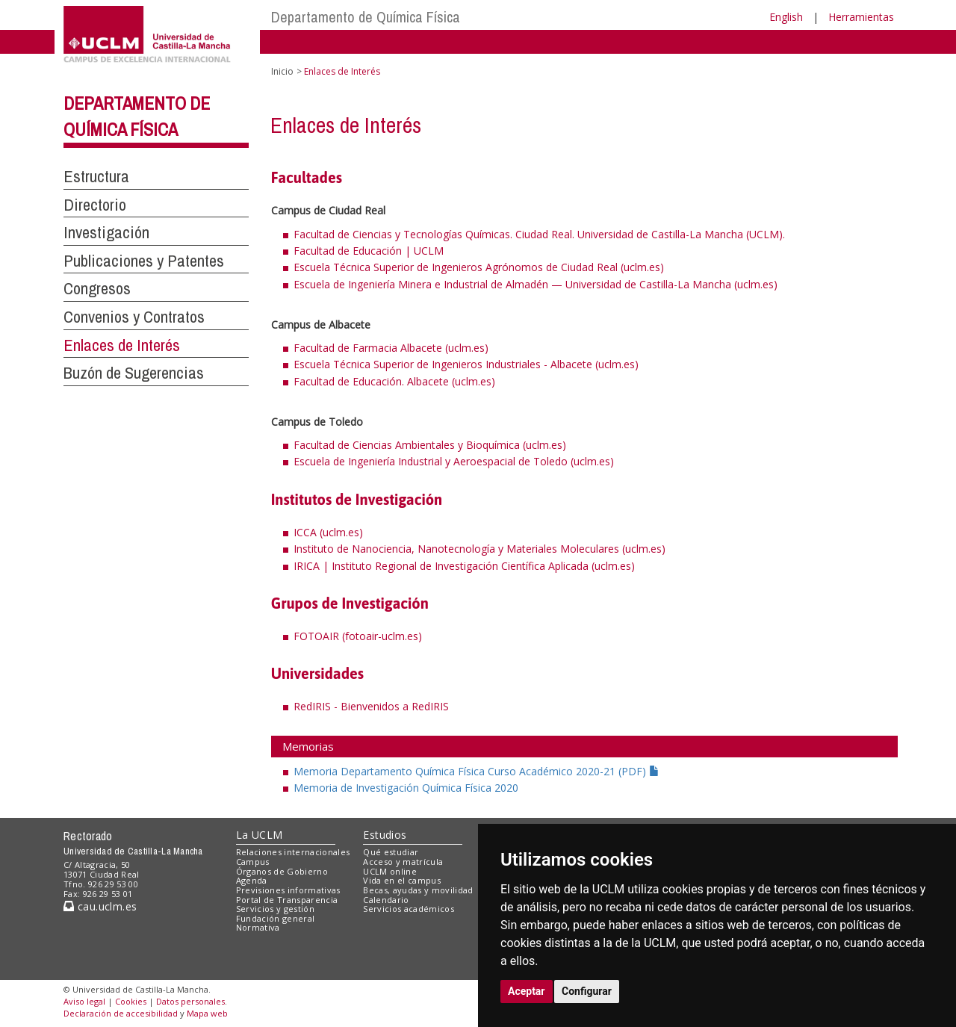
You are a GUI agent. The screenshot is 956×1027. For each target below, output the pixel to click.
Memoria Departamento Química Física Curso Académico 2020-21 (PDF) (476, 771)
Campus (253, 861)
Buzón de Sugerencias (133, 373)
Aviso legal (84, 1001)
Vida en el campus (402, 880)
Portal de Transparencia (287, 899)
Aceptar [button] (526, 991)
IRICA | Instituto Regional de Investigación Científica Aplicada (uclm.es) (464, 566)
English (786, 17)
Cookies (130, 1001)
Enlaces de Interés (121, 345)
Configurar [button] (587, 991)
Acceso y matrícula (403, 861)
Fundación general (275, 918)
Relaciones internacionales (293, 851)
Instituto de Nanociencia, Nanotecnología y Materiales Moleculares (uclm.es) (479, 549)
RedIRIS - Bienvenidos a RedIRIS (371, 706)
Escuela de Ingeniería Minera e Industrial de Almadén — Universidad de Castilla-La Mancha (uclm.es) (535, 284)
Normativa (258, 927)
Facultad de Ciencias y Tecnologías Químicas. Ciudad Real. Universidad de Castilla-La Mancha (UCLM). (539, 234)
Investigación (106, 232)
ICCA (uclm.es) (328, 532)
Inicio (282, 71)
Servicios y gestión (275, 908)
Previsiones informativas (288, 890)
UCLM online (390, 871)
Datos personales (190, 1001)
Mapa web (207, 1013)
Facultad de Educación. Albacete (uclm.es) (394, 381)
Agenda (251, 880)
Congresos (97, 288)
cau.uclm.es (100, 906)
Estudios (384, 835)
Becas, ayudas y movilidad (418, 890)
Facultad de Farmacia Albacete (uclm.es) (391, 348)
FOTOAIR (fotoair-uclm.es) (358, 636)
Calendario (386, 899)
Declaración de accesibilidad (120, 1013)
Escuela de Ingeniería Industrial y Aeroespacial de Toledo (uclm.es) (454, 461)
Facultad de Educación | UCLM (369, 250)
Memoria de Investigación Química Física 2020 (406, 788)
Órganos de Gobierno (282, 871)
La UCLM (259, 835)
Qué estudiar (390, 851)
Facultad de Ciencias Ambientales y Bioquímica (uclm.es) (430, 445)
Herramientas (861, 17)
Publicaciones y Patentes (143, 260)
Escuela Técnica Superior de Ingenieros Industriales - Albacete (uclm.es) (466, 364)
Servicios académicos (408, 908)
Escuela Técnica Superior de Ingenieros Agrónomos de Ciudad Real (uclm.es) (479, 267)
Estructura (96, 176)
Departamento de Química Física (365, 17)
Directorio (94, 204)
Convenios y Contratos (134, 316)
